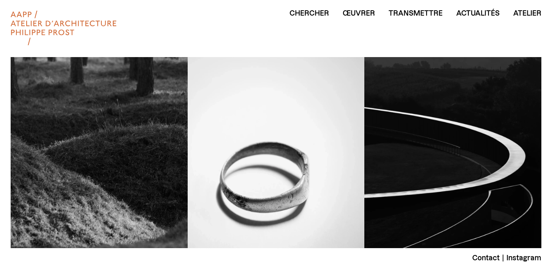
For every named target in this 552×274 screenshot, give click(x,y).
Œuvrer (359, 13)
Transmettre (416, 13)
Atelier (527, 13)
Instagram (523, 257)
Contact (486, 257)
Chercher (309, 13)
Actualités (478, 13)
